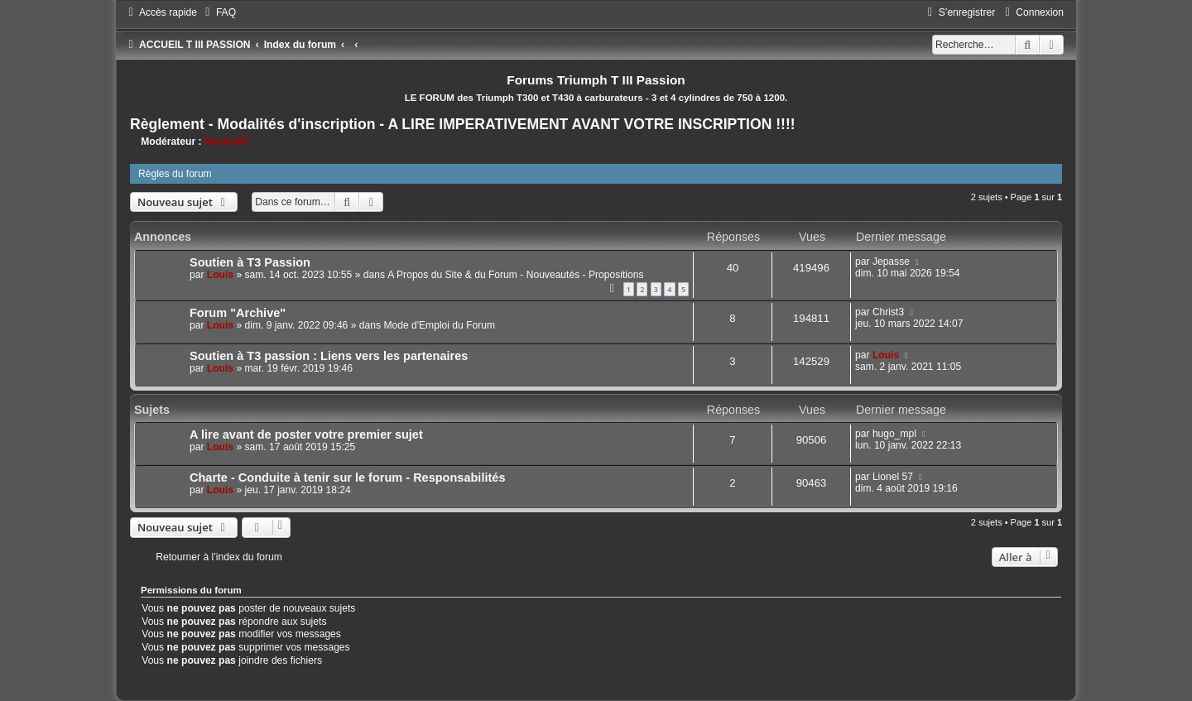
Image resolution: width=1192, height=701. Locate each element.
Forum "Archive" (238, 312)
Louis (220, 275)
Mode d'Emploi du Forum (439, 325)
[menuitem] (218, 12)
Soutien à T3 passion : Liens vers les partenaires (329, 356)
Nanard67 (227, 141)
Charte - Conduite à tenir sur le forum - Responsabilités (348, 477)
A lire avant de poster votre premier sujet (306, 434)
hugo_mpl (894, 433)
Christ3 (888, 312)
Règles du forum (175, 174)
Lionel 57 (892, 477)
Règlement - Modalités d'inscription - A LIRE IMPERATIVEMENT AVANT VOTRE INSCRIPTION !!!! (462, 124)
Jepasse (891, 261)
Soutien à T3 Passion (250, 262)
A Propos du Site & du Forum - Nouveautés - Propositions (515, 275)
